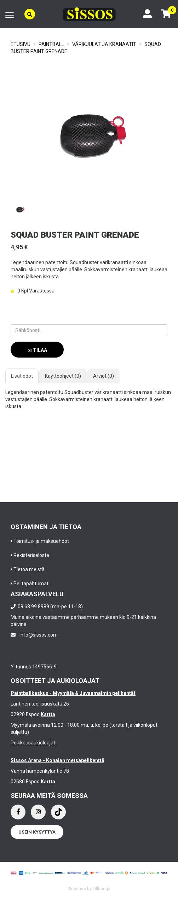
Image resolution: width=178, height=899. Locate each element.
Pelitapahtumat (30, 583)
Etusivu (20, 44)
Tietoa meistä (29, 569)
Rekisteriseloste (31, 555)
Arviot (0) (103, 376)
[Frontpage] (89, 14)
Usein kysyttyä (37, 832)
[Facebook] (18, 812)
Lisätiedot (22, 376)
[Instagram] (38, 812)
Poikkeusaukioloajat (33, 743)
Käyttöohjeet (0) (63, 376)
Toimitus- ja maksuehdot (41, 541)
